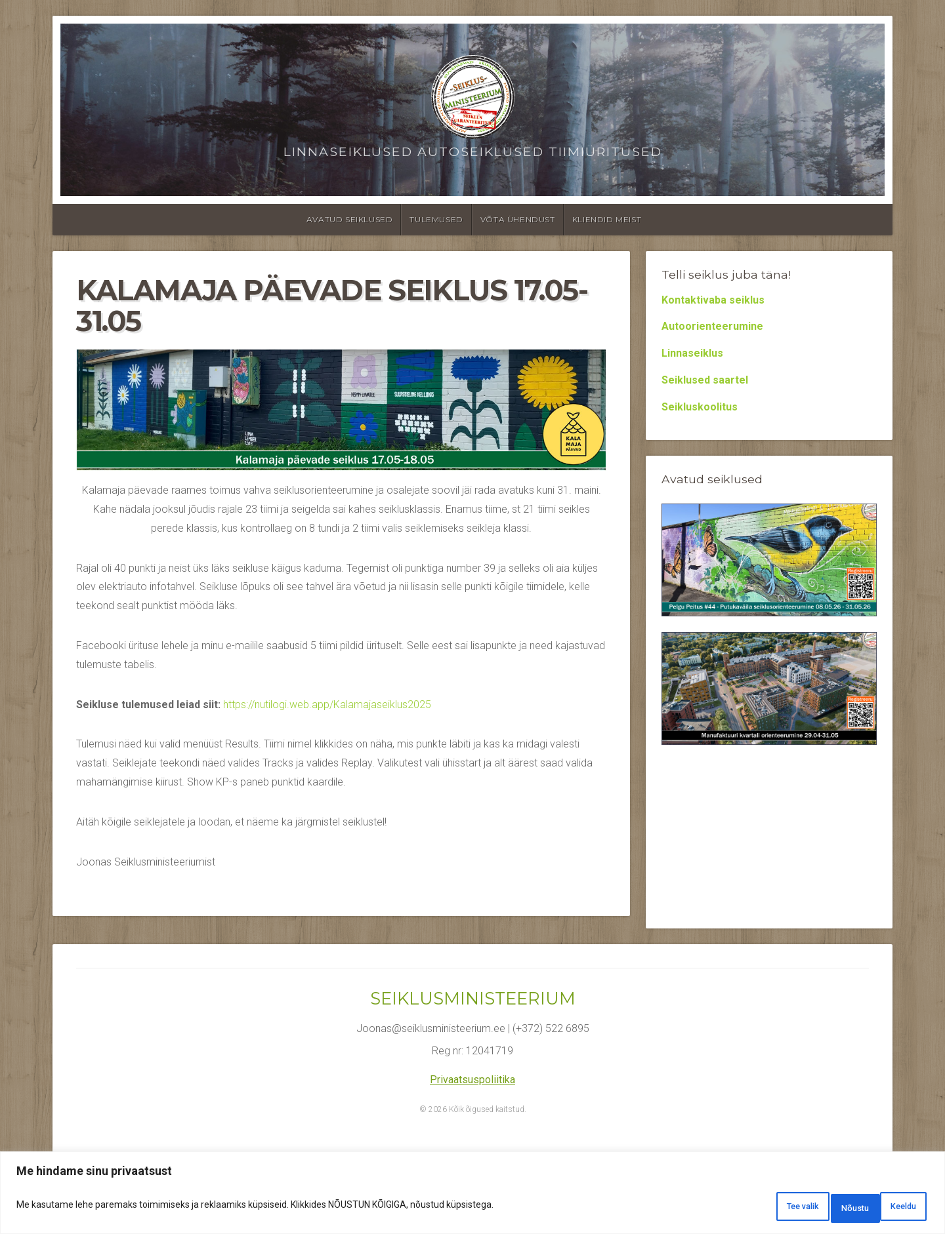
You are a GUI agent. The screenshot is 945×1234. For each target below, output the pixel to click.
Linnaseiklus (692, 353)
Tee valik (743, 1208)
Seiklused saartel (705, 380)
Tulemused (436, 219)
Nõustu (894, 1208)
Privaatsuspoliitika (472, 1079)
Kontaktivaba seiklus (713, 300)
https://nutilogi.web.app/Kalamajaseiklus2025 (327, 704)
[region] (472, 1196)
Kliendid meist (606, 219)
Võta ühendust (517, 219)
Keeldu (820, 1208)
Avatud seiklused (349, 219)
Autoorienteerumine (712, 326)
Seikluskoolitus (700, 407)
